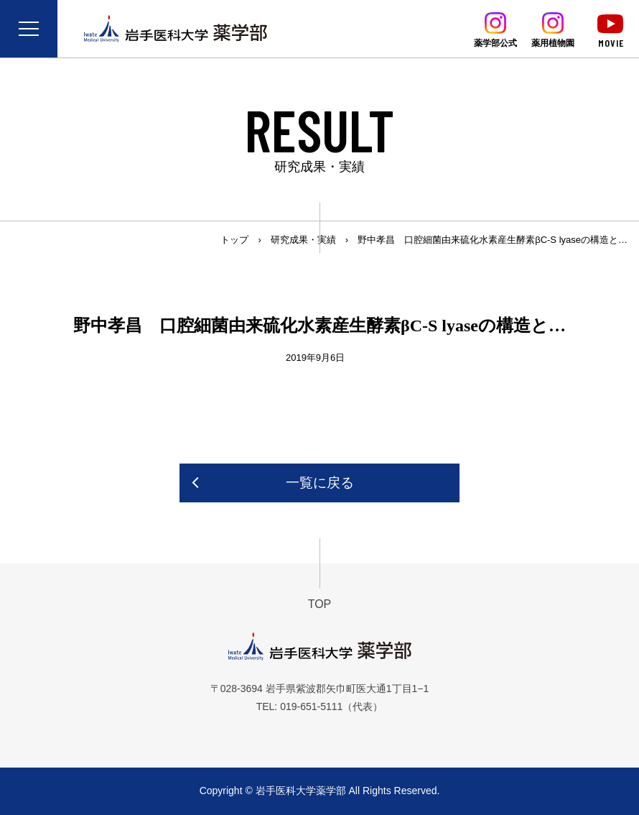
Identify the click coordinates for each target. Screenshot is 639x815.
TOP (320, 604)
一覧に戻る (320, 482)
